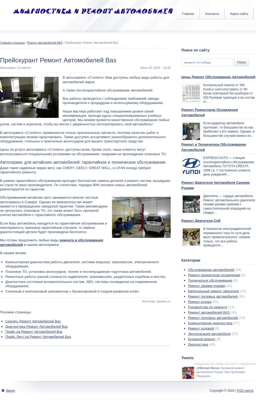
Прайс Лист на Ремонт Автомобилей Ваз (38, 337)
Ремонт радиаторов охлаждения (214, 275)
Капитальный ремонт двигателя (213, 291)
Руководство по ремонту (207, 307)
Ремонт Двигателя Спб (201, 221)
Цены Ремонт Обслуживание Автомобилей (218, 77)
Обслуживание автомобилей (211, 270)
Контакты (212, 14)
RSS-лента (245, 391)
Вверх (10, 391)
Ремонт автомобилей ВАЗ (44, 42)
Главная (188, 14)
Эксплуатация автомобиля (209, 334)
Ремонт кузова (199, 302)
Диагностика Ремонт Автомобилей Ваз (36, 327)
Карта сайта (239, 14)
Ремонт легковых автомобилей (213, 318)
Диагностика (198, 344)
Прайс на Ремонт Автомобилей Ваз (33, 332)
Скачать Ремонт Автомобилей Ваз (33, 321)
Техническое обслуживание (210, 280)
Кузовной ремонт (201, 339)
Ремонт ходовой (201, 328)
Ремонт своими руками (206, 286)
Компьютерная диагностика (210, 323)
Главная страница (12, 42)
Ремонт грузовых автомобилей (213, 296)
